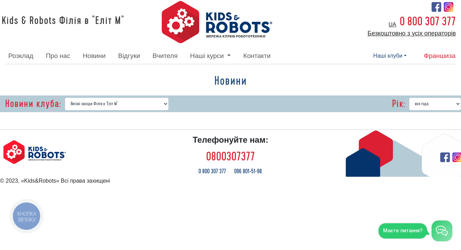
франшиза (439, 55)
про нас (58, 55)
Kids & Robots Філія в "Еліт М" (63, 20)
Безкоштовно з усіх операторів (411, 33)
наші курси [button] (208, 55)
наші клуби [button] (387, 56)
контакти (257, 55)
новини (94, 55)
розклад (20, 55)
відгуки (129, 55)
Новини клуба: (33, 104)
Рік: (399, 104)
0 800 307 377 (428, 21)
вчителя (164, 55)
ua (392, 24)
